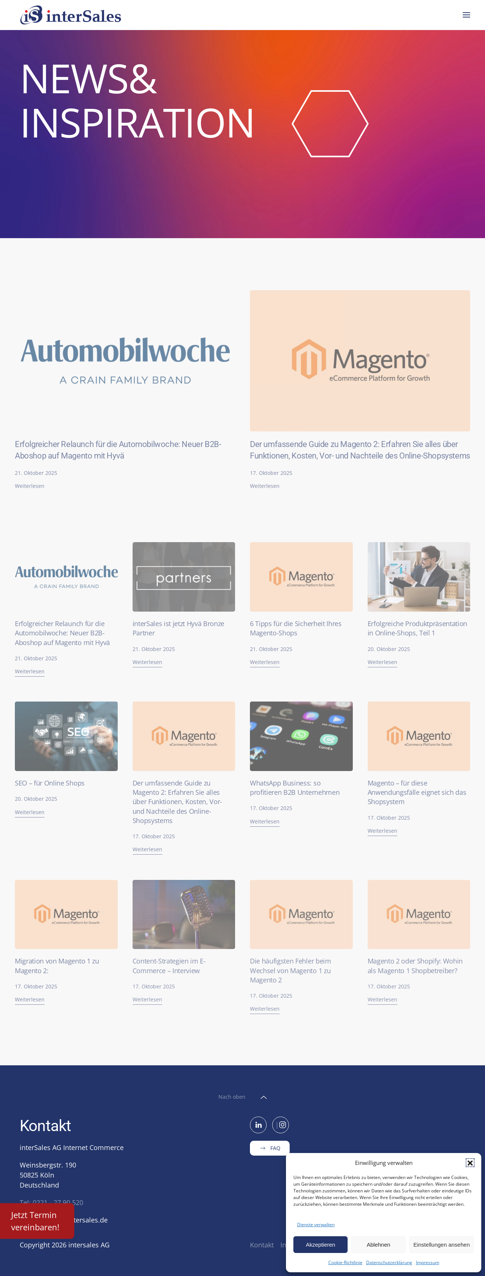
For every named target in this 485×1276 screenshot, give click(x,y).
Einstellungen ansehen (441, 1244)
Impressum (427, 1262)
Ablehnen (378, 1244)
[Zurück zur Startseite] (71, 15)
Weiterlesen (30, 485)
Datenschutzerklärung (389, 1262)
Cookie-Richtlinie (345, 1262)
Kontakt (262, 1244)
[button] (470, 1162)
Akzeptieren (320, 1244)
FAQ (269, 1148)
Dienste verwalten (316, 1224)
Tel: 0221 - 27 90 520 (51, 1202)
